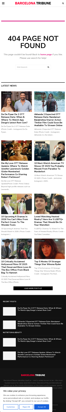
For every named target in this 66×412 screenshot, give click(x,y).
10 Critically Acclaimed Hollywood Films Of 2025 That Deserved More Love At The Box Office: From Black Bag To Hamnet (16, 267)
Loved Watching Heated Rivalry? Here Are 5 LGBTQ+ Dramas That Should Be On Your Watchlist (48, 220)
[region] (26, 399)
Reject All (26, 407)
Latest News (9, 85)
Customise (11, 407)
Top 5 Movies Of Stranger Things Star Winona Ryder (47, 263)
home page (46, 54)
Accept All (42, 407)
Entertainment (7, 93)
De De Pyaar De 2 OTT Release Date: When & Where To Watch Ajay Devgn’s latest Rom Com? (14, 118)
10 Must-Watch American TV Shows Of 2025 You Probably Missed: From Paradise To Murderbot (49, 167)
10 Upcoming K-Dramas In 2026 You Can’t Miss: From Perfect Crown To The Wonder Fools (14, 220)
